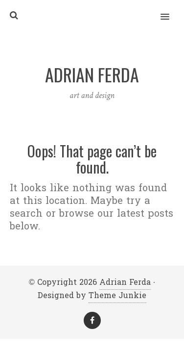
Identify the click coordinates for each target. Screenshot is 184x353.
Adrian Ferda (125, 282)
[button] (170, 10)
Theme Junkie (117, 295)
